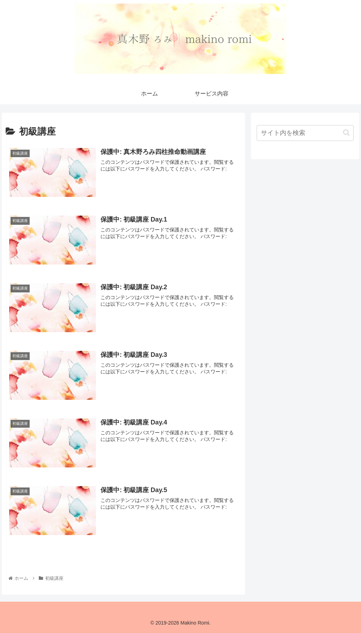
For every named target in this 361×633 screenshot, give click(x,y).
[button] (346, 133)
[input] (305, 133)
